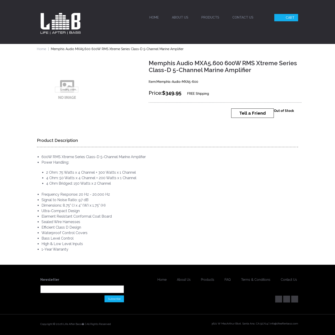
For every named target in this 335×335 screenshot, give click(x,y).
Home (154, 17)
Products (210, 17)
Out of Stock (284, 111)
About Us (180, 17)
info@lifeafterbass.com (284, 323)
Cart (286, 18)
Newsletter (49, 279)
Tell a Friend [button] (252, 113)
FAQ (228, 279)
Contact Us (242, 17)
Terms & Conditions (255, 279)
